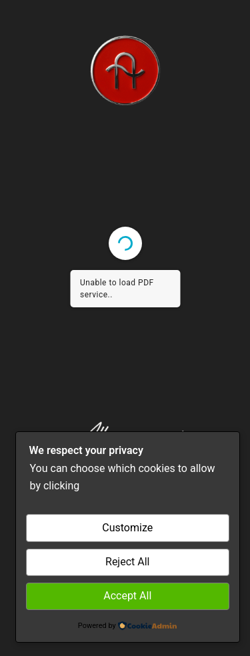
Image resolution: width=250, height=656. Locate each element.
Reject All (127, 561)
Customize (127, 527)
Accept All (127, 595)
